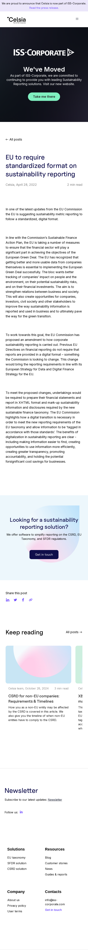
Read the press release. (44, 7)
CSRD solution (17, 869)
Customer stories (56, 863)
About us (13, 900)
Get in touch (44, 554)
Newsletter (55, 799)
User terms (14, 911)
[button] (77, 18)
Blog (48, 857)
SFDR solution (16, 863)
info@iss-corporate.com (55, 902)
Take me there (44, 96)
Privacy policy (16, 905)
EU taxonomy (16, 857)
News (49, 869)
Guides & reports (56, 874)
